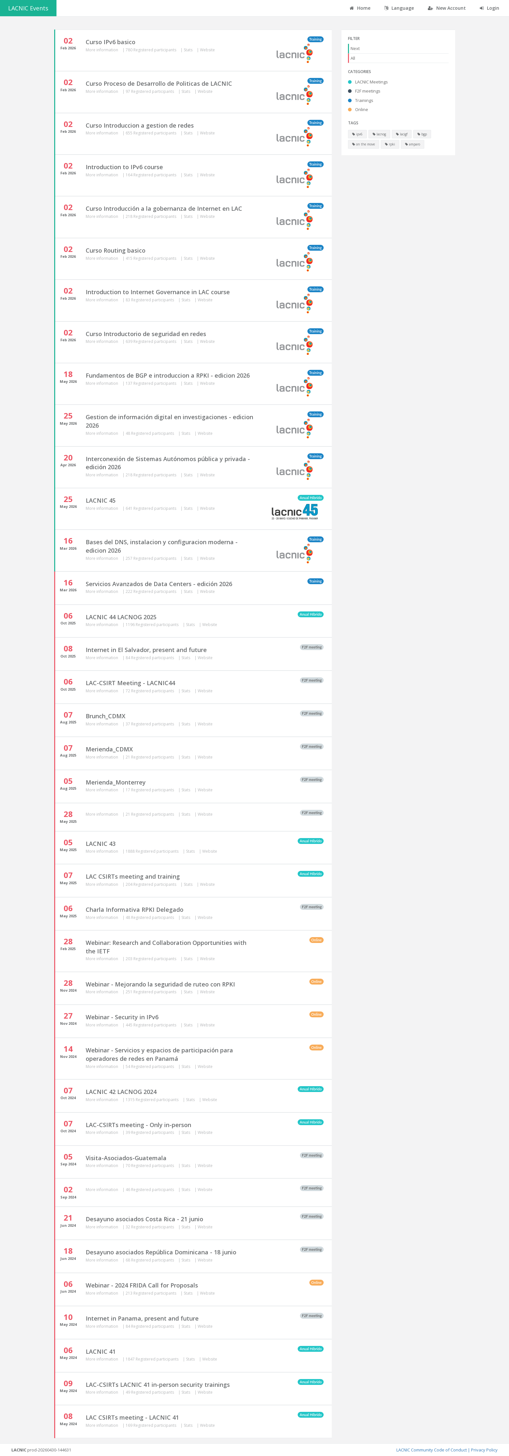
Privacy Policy (484, 1450)
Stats (188, 50)
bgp (422, 134)
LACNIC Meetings (368, 82)
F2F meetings (364, 91)
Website (207, 50)
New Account (447, 8)
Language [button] (399, 8)
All (353, 58)
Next (355, 48)
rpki (390, 144)
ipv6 (357, 134)
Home (360, 8)
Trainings (360, 100)
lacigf (401, 134)
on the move (363, 144)
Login (489, 8)
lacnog (379, 134)
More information (102, 50)
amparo (412, 144)
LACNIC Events (28, 8)
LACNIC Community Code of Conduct (431, 1450)
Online (358, 109)
